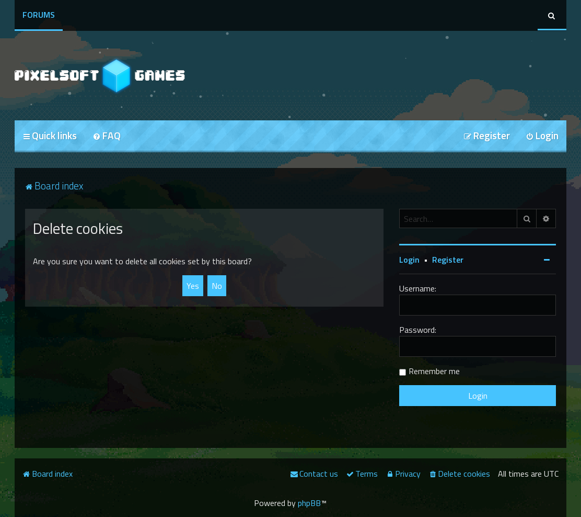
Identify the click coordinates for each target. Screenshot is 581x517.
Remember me (434, 371)
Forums (38, 14)
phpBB (309, 503)
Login (409, 259)
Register (447, 259)
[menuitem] (107, 136)
